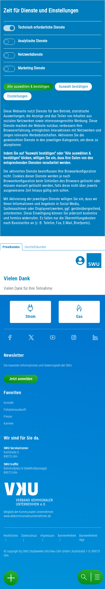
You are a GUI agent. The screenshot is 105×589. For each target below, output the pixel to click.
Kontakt (9, 402)
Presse (8, 416)
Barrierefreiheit (67, 535)
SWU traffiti (11, 464)
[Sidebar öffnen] (11, 578)
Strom (30, 312)
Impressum (47, 535)
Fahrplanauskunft (15, 409)
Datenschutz (29, 535)
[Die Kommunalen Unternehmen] (28, 496)
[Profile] (80, 260)
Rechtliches (11, 535)
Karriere (8, 423)
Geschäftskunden (35, 247)
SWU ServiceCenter (16, 448)
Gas (79, 312)
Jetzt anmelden (20, 379)
